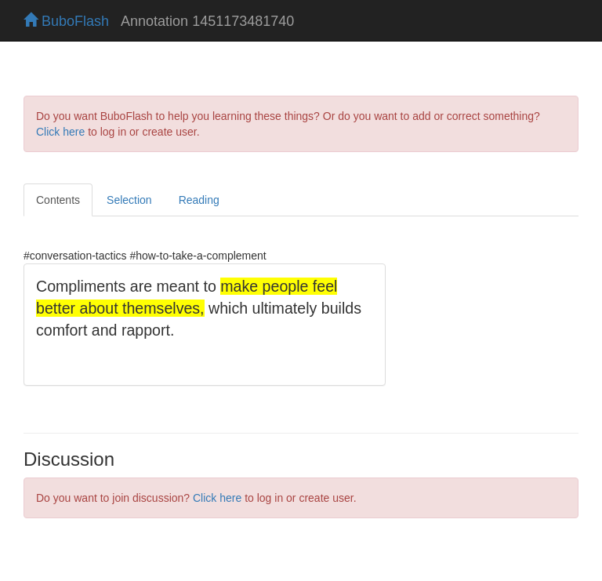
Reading (199, 200)
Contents (58, 200)
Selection (129, 200)
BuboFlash (66, 21)
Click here (60, 131)
